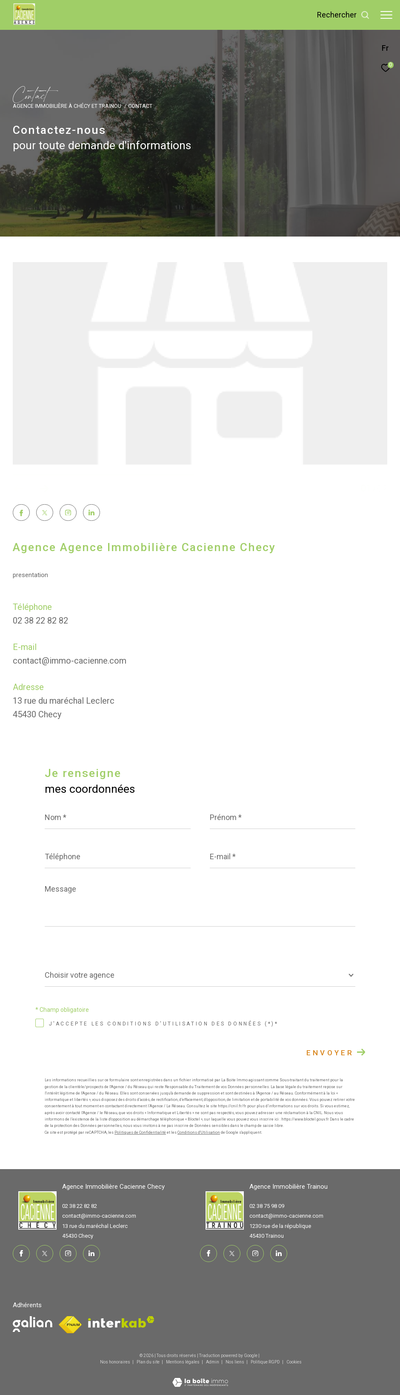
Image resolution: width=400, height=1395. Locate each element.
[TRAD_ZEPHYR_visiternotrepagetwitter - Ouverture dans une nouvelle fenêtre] (45, 513)
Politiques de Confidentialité (140, 1132)
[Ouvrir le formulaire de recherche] (343, 15)
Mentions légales (183, 1362)
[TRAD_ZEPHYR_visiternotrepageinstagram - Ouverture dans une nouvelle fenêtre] (68, 513)
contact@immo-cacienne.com (69, 661)
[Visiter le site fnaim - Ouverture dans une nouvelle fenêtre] (32, 1324)
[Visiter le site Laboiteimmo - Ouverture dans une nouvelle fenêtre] (200, 1377)
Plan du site (148, 1362)
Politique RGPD (265, 1362)
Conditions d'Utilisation (198, 1132)
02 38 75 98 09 (266, 1206)
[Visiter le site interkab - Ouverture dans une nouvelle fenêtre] (121, 1322)
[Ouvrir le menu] (386, 15)
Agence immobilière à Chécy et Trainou (67, 106)
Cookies (294, 1362)
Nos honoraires (115, 1362)
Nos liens (235, 1362)
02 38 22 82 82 (40, 620)
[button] (44, 488)
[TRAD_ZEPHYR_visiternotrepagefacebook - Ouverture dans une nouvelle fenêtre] (21, 514)
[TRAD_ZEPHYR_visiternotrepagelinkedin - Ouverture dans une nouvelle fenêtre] (91, 513)
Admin (213, 1362)
